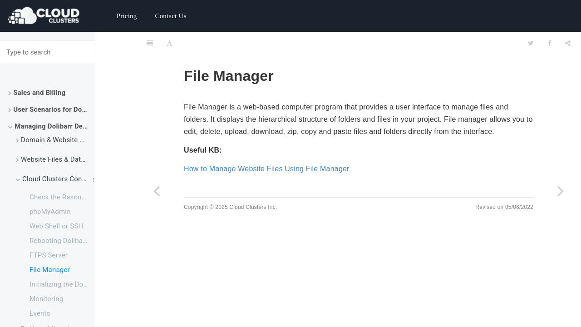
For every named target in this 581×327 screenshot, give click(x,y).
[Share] (567, 43)
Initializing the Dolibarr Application (62, 284)
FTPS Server (49, 255)
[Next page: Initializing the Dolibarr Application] (560, 190)
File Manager (50, 270)
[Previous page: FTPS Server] (156, 190)
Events (40, 313)
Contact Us (170, 16)
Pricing (127, 16)
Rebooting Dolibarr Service (62, 241)
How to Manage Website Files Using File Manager (267, 169)
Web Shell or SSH (56, 226)
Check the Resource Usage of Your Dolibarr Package (62, 197)
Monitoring (46, 299)
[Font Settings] (169, 43)
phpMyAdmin (50, 212)
